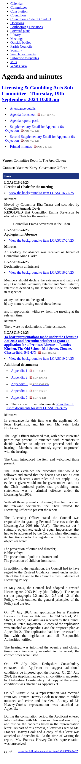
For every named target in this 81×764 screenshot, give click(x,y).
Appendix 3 (30, 384)
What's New (18, 66)
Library (15, 35)
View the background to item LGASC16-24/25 (41, 193)
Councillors (18, 15)
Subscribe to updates (24, 58)
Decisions (17, 23)
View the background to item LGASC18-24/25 (41, 272)
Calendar (16, 3)
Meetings (16, 38)
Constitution (18, 11)
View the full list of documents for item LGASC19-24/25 (40, 406)
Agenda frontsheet (32, 114)
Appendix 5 (28, 397)
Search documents (23, 54)
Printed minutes (31, 146)
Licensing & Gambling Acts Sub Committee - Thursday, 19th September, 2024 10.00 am (37, 93)
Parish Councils (21, 46)
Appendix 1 (29, 370)
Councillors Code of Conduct (30, 19)
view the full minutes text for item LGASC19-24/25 (48, 751)
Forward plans (20, 31)
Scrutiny (16, 50)
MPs (13, 62)
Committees (18, 7)
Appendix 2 (29, 377)
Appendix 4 (29, 391)
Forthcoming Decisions (26, 27)
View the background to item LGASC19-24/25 (41, 358)
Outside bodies (20, 42)
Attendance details (23, 108)
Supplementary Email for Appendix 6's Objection (34, 128)
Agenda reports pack (24, 120)
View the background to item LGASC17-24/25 (41, 240)
